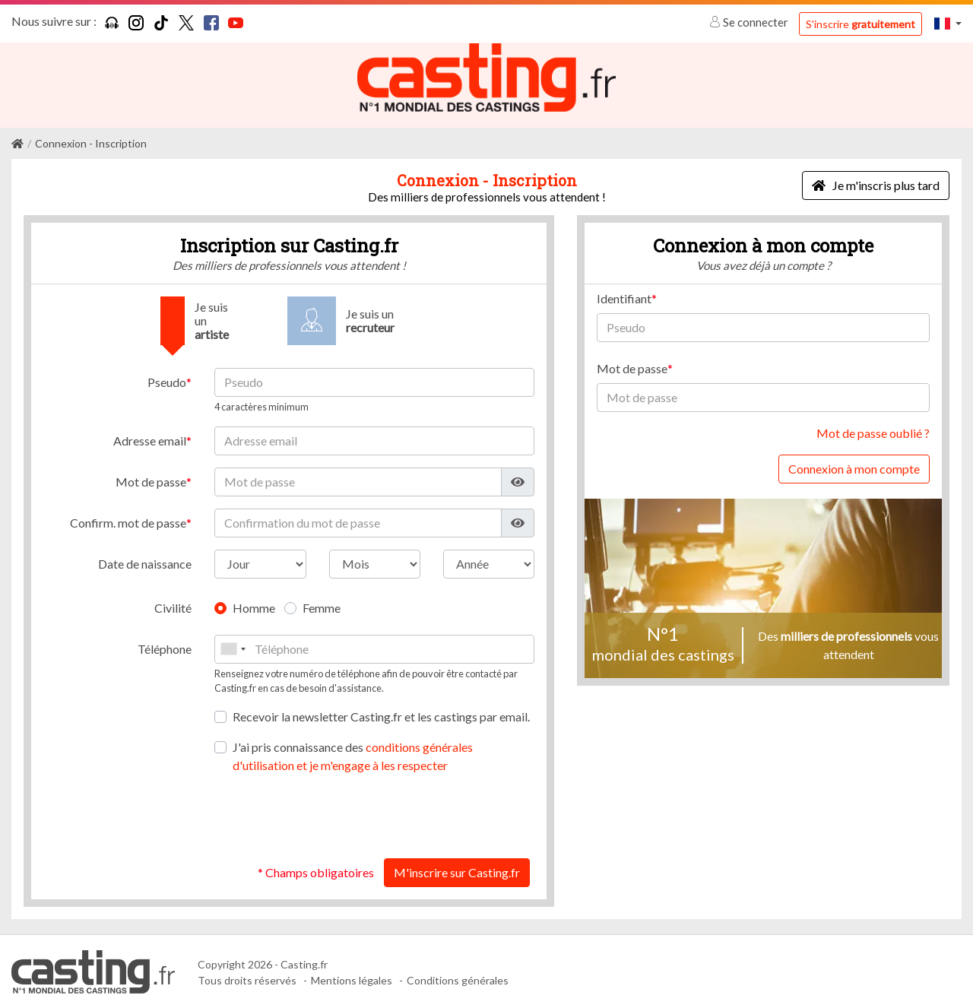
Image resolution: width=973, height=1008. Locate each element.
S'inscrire (860, 23)
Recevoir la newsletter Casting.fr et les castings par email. (381, 715)
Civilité (173, 607)
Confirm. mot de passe (128, 522)
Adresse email (149, 440)
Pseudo (166, 381)
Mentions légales (351, 979)
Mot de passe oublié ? (873, 432)
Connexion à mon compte (854, 468)
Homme (254, 607)
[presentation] (418, 815)
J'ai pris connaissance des (353, 755)
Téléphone (165, 648)
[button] (948, 23)
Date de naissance (145, 563)
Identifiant (624, 297)
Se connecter (750, 22)
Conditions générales (458, 979)
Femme (322, 607)
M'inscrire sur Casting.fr (457, 871)
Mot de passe (151, 481)
